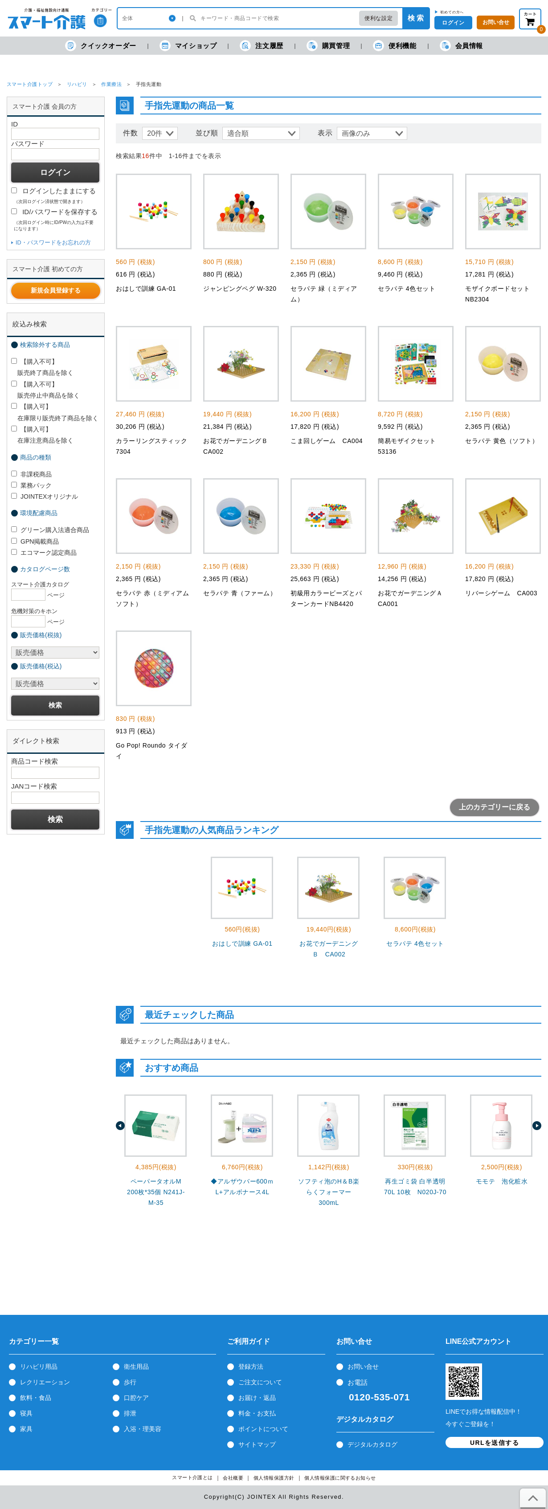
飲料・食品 (35, 1398)
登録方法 (250, 1366)
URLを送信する (494, 1442)
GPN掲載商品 (35, 541)
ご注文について (260, 1382)
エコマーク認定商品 (44, 552)
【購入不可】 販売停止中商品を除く (45, 390)
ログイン (453, 23)
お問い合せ (363, 1366)
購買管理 (328, 45)
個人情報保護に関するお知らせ (340, 1478)
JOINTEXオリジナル (44, 496)
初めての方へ (452, 12)
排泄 (130, 1413)
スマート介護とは (192, 1477)
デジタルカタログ (372, 1444)
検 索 (416, 18)
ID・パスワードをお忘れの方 (53, 242)
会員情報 (461, 45)
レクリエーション (45, 1382)
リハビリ (77, 84)
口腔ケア (136, 1398)
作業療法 (111, 84)
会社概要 (233, 1478)
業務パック (31, 485)
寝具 (26, 1413)
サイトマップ (257, 1444)
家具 (26, 1429)
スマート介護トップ (30, 84)
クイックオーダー (100, 45)
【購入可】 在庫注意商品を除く (42, 435)
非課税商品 (31, 474)
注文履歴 (261, 45)
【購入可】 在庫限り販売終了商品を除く (54, 412)
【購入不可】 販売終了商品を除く (42, 367)
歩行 (130, 1382)
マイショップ (188, 45)
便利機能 (394, 45)
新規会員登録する (56, 290)
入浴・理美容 (142, 1429)
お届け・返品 (257, 1398)
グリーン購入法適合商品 (50, 529)
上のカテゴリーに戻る (494, 807)
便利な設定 (378, 18)
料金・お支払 (257, 1413)
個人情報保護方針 (274, 1478)
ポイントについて (263, 1429)
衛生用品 (136, 1366)
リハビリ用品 (38, 1366)
